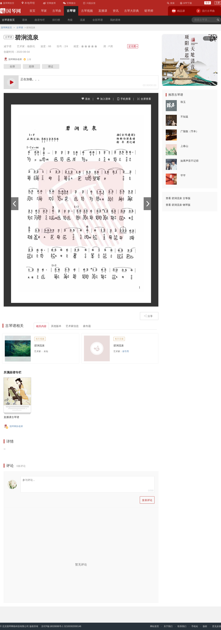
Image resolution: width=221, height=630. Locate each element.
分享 (148, 316)
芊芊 (183, 175)
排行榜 (56, 19)
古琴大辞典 (131, 10)
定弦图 (133, 46)
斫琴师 (148, 10)
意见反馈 (216, 626)
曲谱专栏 (40, 19)
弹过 (50, 66)
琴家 (44, 10)
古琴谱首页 (8, 19)
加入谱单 (103, 98)
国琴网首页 (6, 27)
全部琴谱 (97, 19)
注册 (217, 2)
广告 (209, 38)
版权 (205, 626)
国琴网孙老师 (16, 426)
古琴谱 (71, 10)
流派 (82, 19)
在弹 (12, 66)
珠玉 (183, 101)
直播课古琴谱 (11, 417)
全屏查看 (144, 98)
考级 (70, 19)
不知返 (184, 116)
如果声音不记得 (189, 160)
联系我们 (182, 626)
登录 (207, 2)
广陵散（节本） (189, 131)
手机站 (194, 626)
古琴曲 (56, 10)
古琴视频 (87, 10)
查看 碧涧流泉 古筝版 (178, 198)
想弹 (31, 66)
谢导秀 (125, 351)
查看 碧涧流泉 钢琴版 (178, 204)
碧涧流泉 (39, 345)
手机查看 (124, 98)
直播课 (102, 10)
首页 (32, 10)
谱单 (24, 19)
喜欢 (85, 98)
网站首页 (154, 626)
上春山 (184, 146)
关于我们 (168, 626)
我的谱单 (115, 19)
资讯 (116, 10)
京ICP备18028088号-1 (52, 626)
